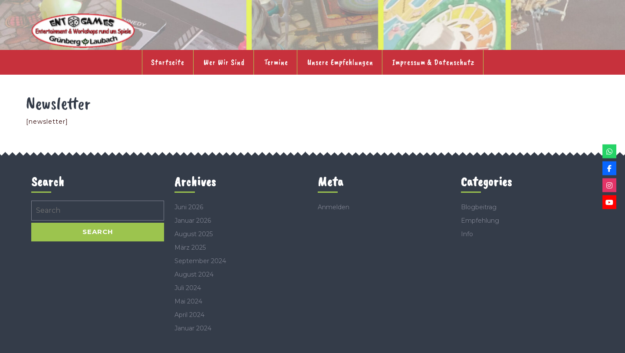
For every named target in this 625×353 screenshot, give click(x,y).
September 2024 (200, 261)
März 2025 (190, 247)
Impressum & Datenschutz (433, 62)
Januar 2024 (192, 328)
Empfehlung (480, 220)
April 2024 (189, 315)
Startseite (167, 62)
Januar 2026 (192, 220)
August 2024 (194, 274)
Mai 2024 (188, 301)
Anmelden (333, 207)
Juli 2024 (187, 288)
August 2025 (193, 234)
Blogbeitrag (479, 207)
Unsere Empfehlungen (340, 62)
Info (467, 234)
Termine (276, 62)
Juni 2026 (188, 207)
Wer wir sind (224, 62)
